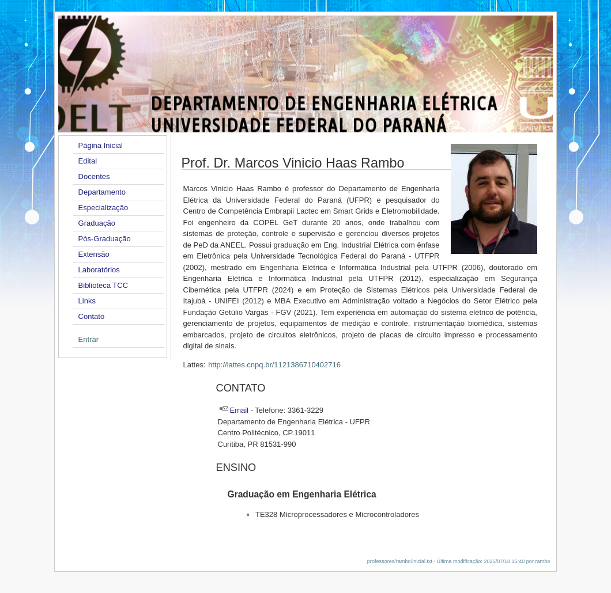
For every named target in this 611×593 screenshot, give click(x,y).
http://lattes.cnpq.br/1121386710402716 (274, 364)
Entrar (88, 339)
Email (239, 410)
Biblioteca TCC (103, 285)
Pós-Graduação (104, 238)
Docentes (94, 176)
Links (87, 300)
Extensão (94, 254)
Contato (91, 316)
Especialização (103, 207)
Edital (87, 161)
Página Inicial (100, 145)
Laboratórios (99, 269)
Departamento (102, 192)
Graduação (96, 223)
